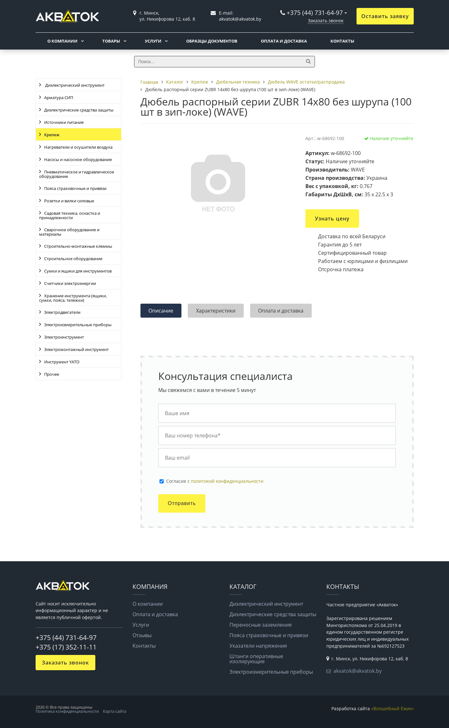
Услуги (153, 41)
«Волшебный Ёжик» (392, 708)
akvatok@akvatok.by (357, 670)
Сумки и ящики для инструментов (78, 271)
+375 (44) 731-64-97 (315, 12)
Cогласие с (214, 481)
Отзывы (142, 635)
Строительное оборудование (73, 258)
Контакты (342, 41)
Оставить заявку (385, 16)
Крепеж (51, 135)
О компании (62, 41)
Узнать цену (332, 218)
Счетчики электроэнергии (70, 283)
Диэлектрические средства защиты (78, 110)
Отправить (182, 503)
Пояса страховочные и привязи (75, 188)
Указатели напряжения (258, 645)
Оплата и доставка (284, 41)
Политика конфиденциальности (67, 711)
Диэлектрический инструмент (74, 85)
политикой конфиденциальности (227, 481)
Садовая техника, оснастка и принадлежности (69, 215)
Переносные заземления (260, 624)
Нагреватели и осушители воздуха (78, 147)
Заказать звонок (326, 20)
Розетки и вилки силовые (69, 201)
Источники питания (64, 122)
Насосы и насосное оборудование (78, 159)
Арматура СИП (58, 97)
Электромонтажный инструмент (76, 349)
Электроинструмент (64, 337)
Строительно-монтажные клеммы (78, 246)
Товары (111, 41)
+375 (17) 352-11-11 (66, 647)
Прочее (51, 374)
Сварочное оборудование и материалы (69, 232)
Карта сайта (114, 711)
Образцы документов (211, 41)
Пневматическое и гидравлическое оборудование (76, 174)
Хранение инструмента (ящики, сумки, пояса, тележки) (73, 298)
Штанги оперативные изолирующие (256, 659)
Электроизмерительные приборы (78, 324)
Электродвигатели (62, 312)
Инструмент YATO (61, 362)
